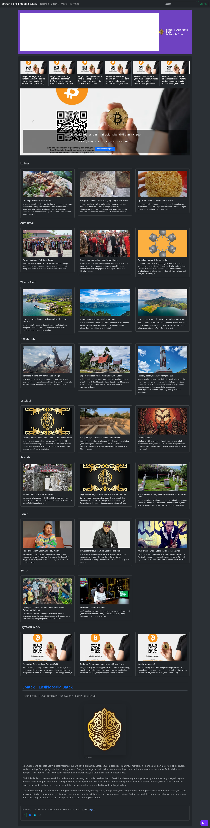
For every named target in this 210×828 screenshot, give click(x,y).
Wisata (64, 3)
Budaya (55, 3)
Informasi (74, 3)
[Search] (180, 3)
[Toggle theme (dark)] (204, 823)
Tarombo (44, 3)
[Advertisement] (89, 32)
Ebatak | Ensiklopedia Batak (19, 3)
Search (203, 3)
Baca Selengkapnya (104, 148)
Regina (92, 809)
